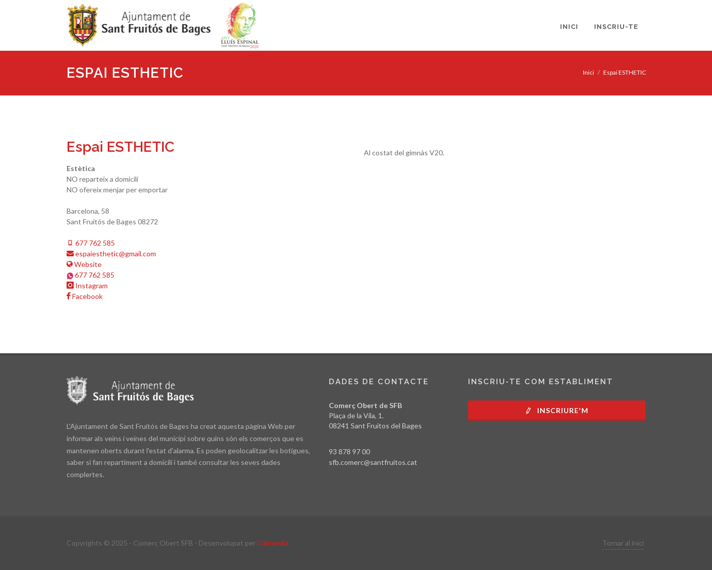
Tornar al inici (623, 543)
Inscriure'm (556, 410)
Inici (588, 72)
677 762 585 (91, 243)
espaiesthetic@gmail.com (111, 253)
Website (84, 264)
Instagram (87, 285)
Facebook (85, 296)
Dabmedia (273, 543)
